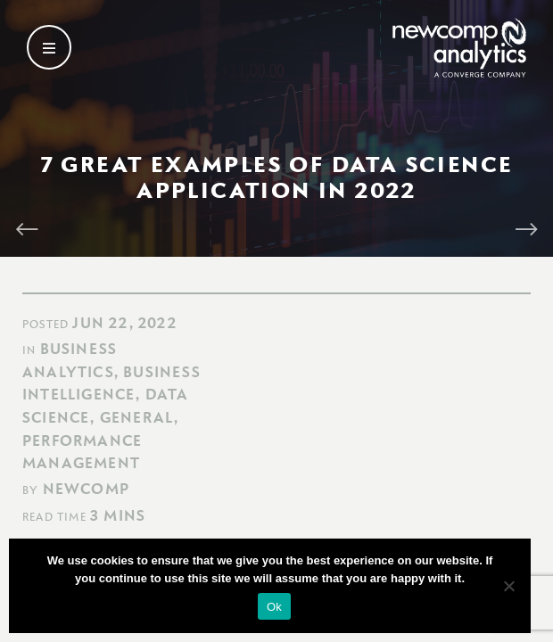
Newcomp (86, 489)
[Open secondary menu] (49, 47)
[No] (508, 586)
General (137, 417)
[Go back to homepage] (459, 48)
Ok (274, 606)
